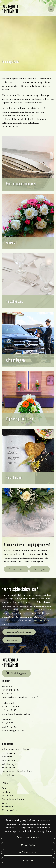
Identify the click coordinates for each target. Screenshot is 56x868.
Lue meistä (12, 639)
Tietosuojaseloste (10, 810)
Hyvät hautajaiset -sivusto (19, 632)
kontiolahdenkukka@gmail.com (17, 713)
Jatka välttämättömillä (28, 837)
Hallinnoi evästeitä (28, 852)
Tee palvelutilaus (16, 569)
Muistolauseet (8, 767)
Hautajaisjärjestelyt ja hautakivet (17, 771)
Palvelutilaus (8, 774)
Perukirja (6, 791)
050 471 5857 (10, 726)
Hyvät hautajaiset (41, 620)
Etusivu (5, 788)
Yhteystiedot (7, 806)
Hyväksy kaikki (28, 844)
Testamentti (7, 795)
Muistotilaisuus (9, 760)
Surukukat (7, 756)
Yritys (4, 802)
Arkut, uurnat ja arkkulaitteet (15, 749)
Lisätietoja (28, 860)
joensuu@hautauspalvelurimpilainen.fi (20, 697)
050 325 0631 (10, 710)
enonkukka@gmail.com (13, 730)
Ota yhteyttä (39, 569)
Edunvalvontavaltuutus (13, 799)
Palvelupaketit (8, 753)
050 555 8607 (10, 693)
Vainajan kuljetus (10, 764)
